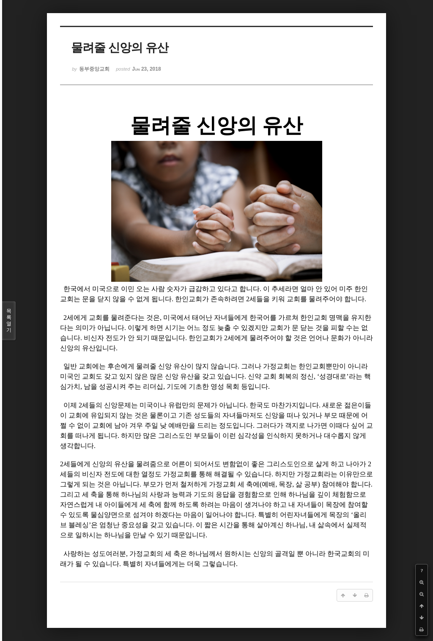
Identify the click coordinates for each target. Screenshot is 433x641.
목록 (8, 320)
